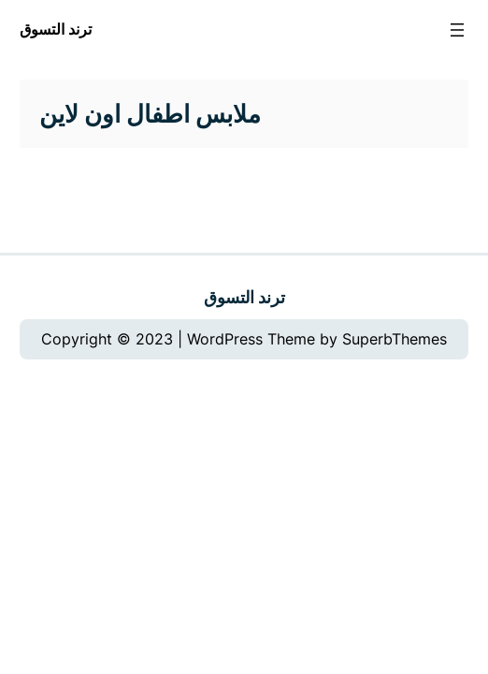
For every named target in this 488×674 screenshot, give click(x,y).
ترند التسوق (56, 29)
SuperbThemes (394, 339)
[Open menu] (457, 30)
